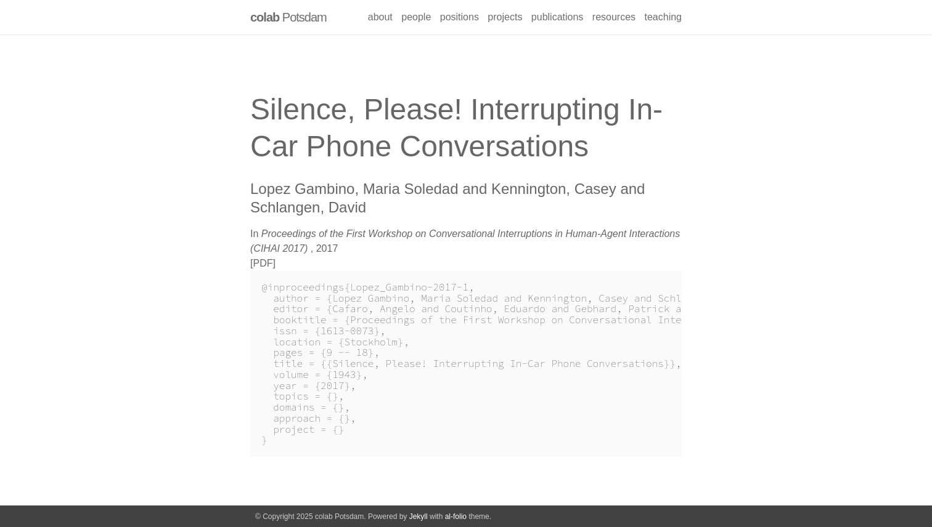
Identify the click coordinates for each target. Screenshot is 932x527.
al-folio (456, 516)
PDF (262, 263)
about (380, 17)
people (416, 17)
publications (557, 17)
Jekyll (418, 516)
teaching (663, 17)
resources (614, 17)
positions (459, 17)
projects (505, 17)
